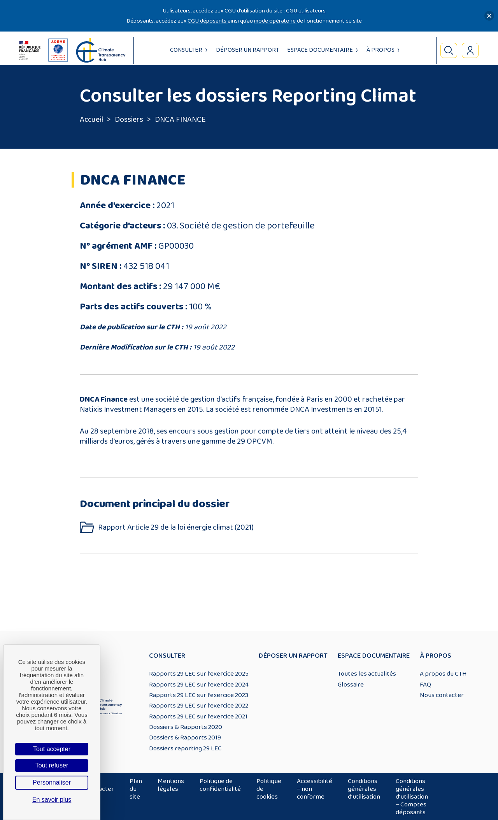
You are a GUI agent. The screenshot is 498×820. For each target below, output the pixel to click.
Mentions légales (171, 785)
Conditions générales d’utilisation (364, 789)
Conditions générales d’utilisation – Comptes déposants (412, 796)
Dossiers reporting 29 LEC (185, 748)
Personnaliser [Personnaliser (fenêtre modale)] (52, 782)
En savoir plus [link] (52, 799)
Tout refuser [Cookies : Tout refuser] (51, 765)
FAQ (425, 685)
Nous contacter (442, 695)
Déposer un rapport (247, 50)
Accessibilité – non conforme (314, 789)
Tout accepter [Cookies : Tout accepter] (51, 749)
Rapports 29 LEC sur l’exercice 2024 (199, 685)
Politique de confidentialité (220, 785)
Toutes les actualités (367, 674)
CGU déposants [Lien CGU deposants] (208, 20)
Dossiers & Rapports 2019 (185, 737)
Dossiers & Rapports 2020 (185, 727)
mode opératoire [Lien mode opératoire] (275, 20)
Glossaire (351, 685)
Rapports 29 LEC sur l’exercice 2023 (198, 695)
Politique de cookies (268, 789)
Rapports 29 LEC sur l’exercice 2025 (199, 674)
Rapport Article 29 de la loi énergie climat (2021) (176, 527)
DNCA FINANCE (180, 119)
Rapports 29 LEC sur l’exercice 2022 (198, 706)
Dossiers (129, 119)
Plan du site (136, 789)
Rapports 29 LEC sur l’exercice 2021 (198, 716)
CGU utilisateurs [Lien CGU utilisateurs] (306, 10)
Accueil (91, 119)
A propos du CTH (443, 674)
